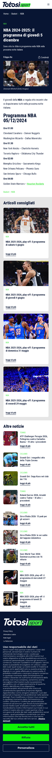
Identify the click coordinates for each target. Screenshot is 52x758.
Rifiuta (26, 737)
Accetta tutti (26, 727)
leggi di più (11, 254)
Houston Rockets (35, 183)
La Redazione (8, 641)
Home (6, 13)
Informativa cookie (9, 635)
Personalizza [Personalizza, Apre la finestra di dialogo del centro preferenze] (26, 747)
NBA (22, 13)
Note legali (7, 638)
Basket (14, 13)
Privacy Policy (8, 631)
